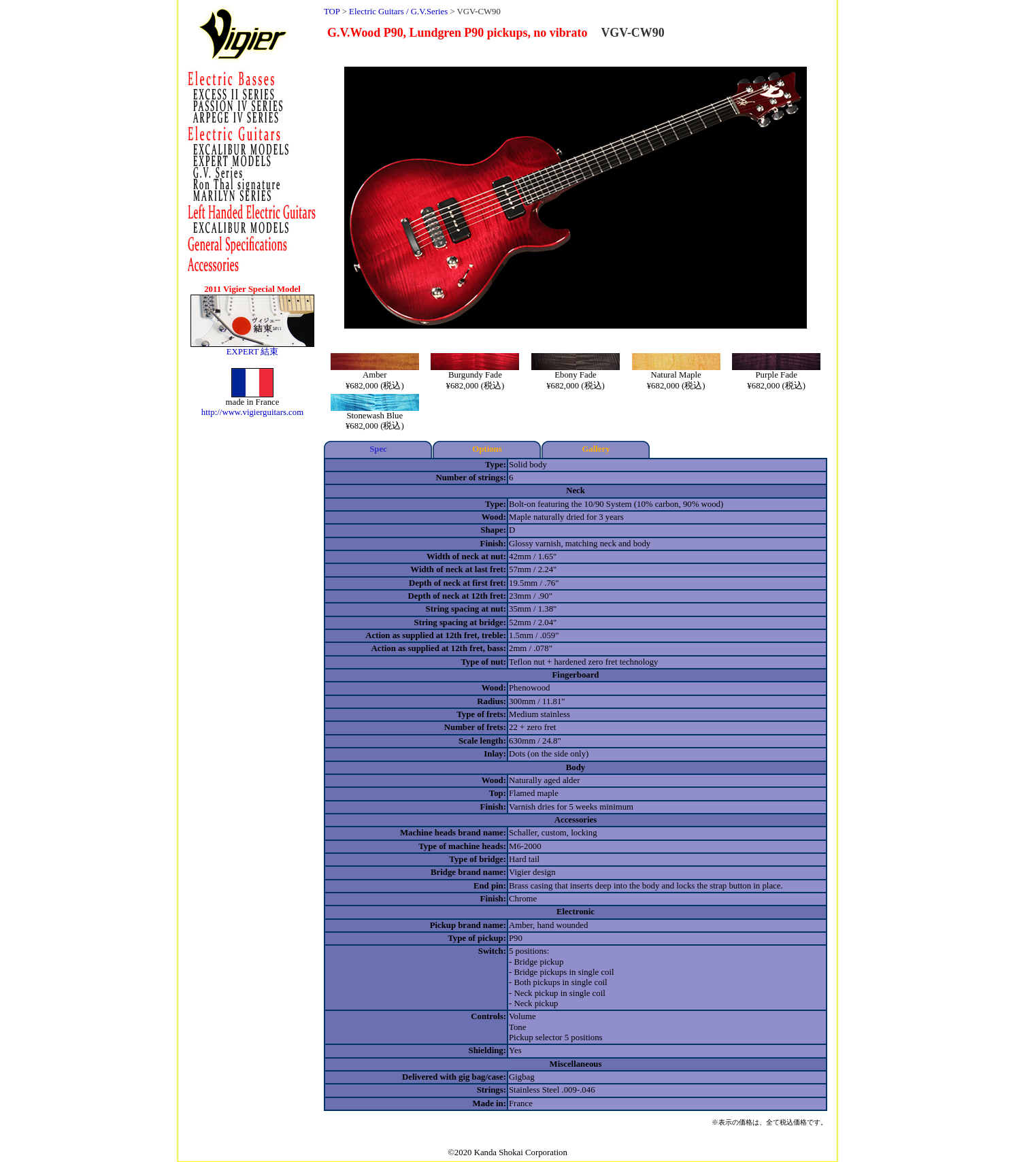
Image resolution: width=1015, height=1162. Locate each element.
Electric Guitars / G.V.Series (398, 11)
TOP (331, 11)
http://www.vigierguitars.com (252, 412)
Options (486, 449)
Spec (378, 449)
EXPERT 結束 (253, 351)
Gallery (596, 449)
